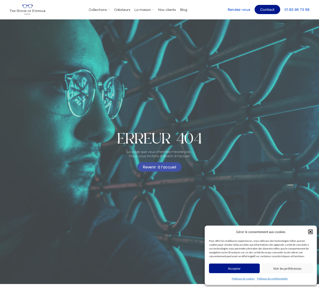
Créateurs (122, 10)
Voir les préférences (287, 268)
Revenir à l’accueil (159, 167)
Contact (267, 9)
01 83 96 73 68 (296, 9)
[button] (310, 232)
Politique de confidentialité (272, 278)
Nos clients (167, 10)
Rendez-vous (239, 9)
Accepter (234, 268)
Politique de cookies (243, 278)
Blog (183, 10)
